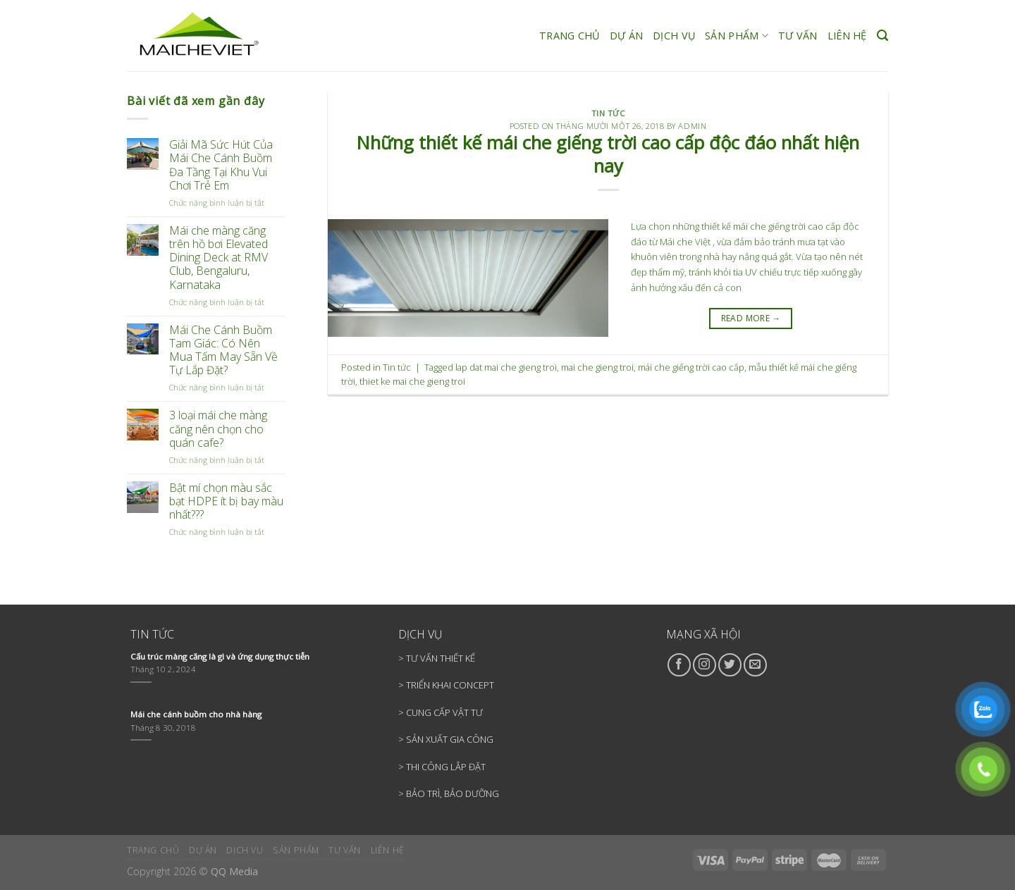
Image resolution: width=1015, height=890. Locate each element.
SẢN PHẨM (736, 36)
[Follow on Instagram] (704, 664)
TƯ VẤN (798, 35)
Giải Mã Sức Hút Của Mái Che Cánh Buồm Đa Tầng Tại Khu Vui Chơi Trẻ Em (221, 165)
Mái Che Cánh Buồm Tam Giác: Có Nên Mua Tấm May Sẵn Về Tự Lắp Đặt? (223, 350)
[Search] (882, 35)
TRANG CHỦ (569, 35)
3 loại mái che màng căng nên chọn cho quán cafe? (218, 429)
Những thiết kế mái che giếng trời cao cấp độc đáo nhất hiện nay (608, 154)
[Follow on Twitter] (730, 664)
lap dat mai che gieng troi (506, 367)
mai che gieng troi (597, 367)
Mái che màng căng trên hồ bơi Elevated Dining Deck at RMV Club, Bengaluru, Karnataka (218, 258)
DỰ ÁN (626, 35)
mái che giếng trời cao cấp (691, 367)
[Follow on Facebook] (679, 664)
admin (692, 125)
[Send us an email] (755, 664)
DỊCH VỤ (674, 35)
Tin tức (608, 113)
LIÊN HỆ (847, 35)
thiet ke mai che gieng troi (412, 381)
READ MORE (751, 318)
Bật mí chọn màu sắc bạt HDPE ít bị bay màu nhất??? (226, 501)
